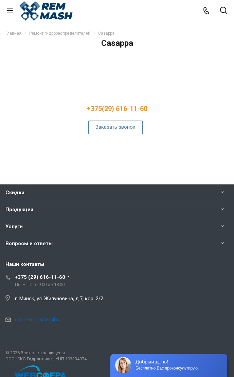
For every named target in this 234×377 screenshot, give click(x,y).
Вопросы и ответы (29, 243)
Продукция (19, 210)
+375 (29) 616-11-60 (40, 277)
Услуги (14, 226)
